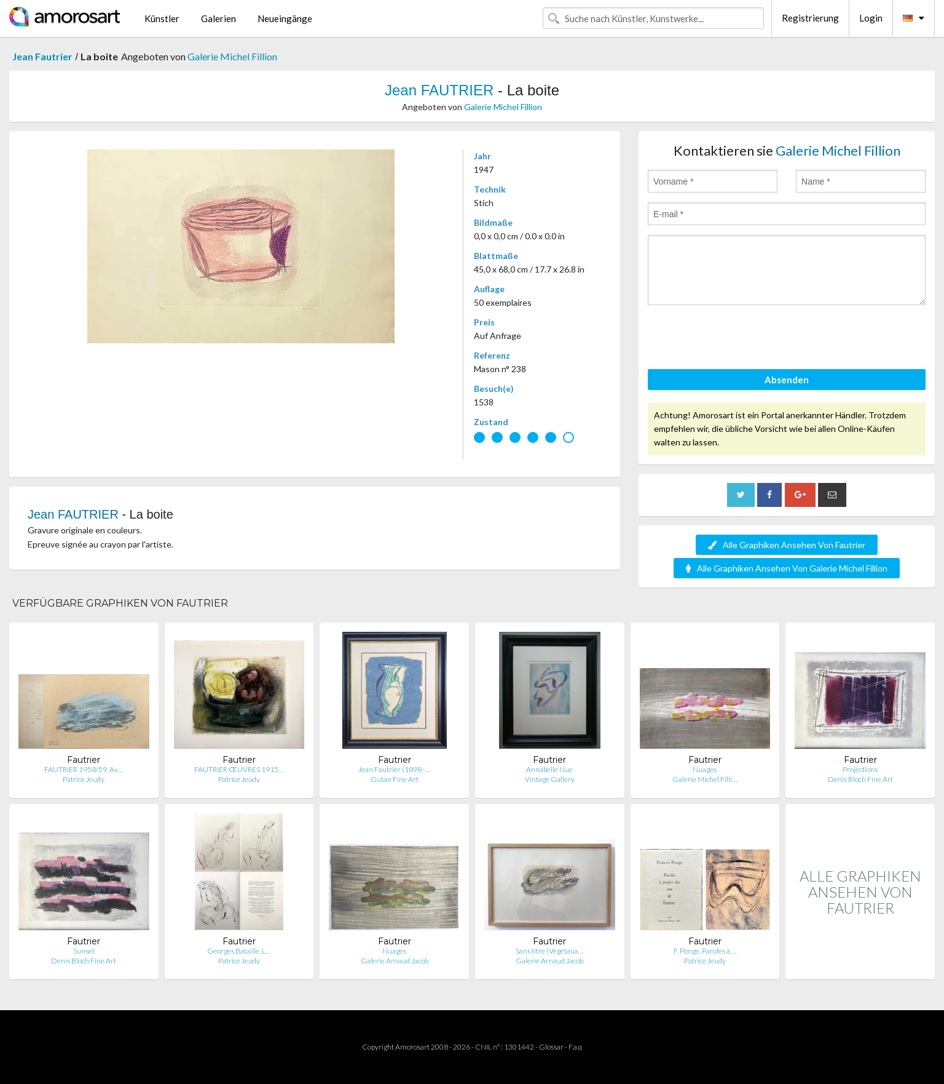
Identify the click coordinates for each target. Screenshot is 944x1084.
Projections (860, 769)
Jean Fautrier (42, 56)
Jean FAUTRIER (439, 90)
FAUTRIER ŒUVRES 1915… (238, 769)
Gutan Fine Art (395, 779)
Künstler (161, 18)
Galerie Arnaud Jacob (394, 960)
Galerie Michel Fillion (232, 56)
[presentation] (741, 339)
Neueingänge (285, 18)
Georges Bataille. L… (238, 950)
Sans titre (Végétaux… (549, 950)
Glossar (551, 1046)
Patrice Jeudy (83, 779)
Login (871, 17)
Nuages (705, 769)
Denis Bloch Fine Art (860, 779)
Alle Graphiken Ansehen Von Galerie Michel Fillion (786, 568)
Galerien (218, 18)
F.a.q (575, 1046)
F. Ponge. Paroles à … (705, 950)
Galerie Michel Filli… (704, 779)
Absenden (787, 379)
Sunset (84, 950)
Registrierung (810, 17)
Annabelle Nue (549, 769)
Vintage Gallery (550, 779)
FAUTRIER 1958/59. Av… (83, 769)
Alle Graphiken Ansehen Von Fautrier (786, 545)
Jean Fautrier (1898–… (394, 769)
